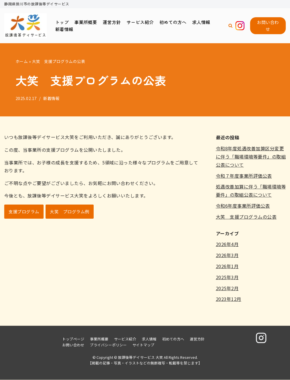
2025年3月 (227, 277)
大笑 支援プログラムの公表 (246, 216)
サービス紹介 (140, 21)
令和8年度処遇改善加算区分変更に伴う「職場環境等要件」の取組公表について (251, 156)
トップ (62, 21)
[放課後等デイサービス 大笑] (25, 25)
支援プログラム (23, 212)
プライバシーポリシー (108, 345)
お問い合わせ (268, 25)
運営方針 (112, 21)
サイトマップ (143, 345)
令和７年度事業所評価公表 (244, 175)
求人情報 (201, 21)
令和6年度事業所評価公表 (243, 205)
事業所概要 (85, 21)
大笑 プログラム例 (70, 212)
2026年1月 (227, 266)
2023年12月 (228, 299)
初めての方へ (172, 21)
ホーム (22, 61)
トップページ (73, 339)
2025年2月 (227, 288)
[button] (230, 26)
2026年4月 (227, 244)
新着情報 (64, 29)
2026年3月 (227, 255)
